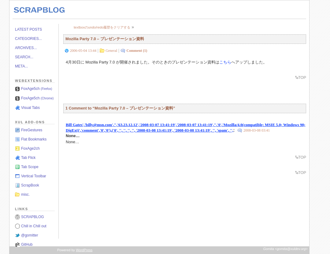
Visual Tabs (30, 108)
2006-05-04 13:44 (83, 50)
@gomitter (29, 235)
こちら (225, 62)
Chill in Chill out (33, 226)
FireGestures (31, 130)
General (111, 50)
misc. (25, 194)
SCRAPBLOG (32, 217)
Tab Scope (30, 167)
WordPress (84, 250)
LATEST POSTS (28, 29)
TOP (302, 77)
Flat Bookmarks (33, 139)
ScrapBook (30, 185)
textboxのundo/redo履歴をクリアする (102, 27)
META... (21, 66)
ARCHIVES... (26, 48)
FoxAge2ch (30, 148)
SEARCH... (24, 57)
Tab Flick (28, 158)
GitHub (26, 244)
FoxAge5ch (36, 89)
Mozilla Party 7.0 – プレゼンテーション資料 (104, 39)
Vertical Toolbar (33, 176)
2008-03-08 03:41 (256, 130)
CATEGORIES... (28, 39)
